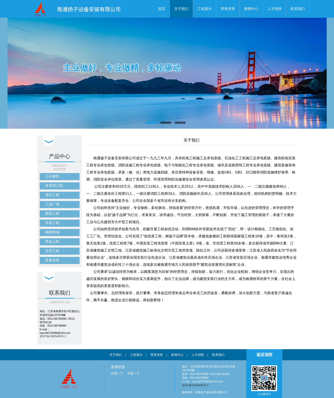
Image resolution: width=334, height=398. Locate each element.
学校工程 (52, 223)
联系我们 (298, 9)
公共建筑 (52, 176)
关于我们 (181, 9)
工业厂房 (52, 204)
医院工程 (52, 213)
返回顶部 (264, 355)
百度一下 (117, 373)
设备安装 (52, 260)
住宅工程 (52, 251)
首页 (161, 9)
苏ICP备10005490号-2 (53, 336)
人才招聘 (274, 9)
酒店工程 (52, 195)
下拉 (48, 141)
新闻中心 (251, 9)
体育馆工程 (54, 185)
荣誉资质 (228, 9)
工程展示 (204, 9)
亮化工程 (52, 241)
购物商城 (52, 232)
